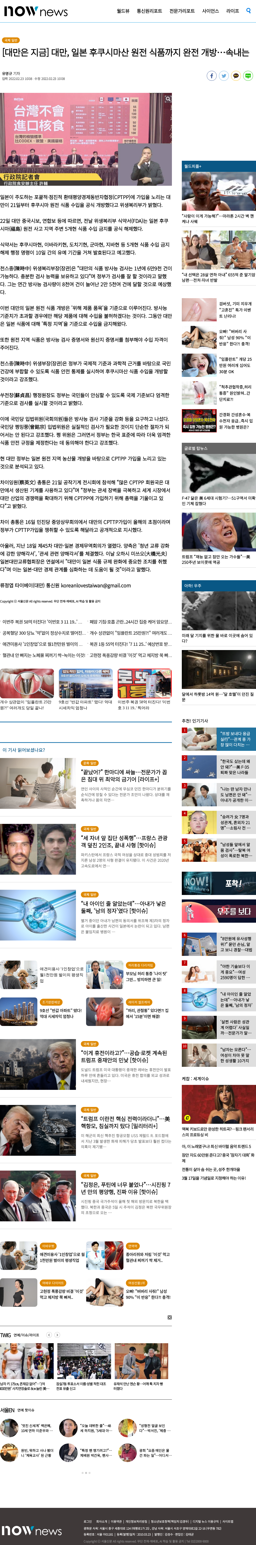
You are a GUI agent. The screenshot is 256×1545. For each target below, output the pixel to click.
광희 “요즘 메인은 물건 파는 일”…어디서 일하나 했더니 (154, 1455)
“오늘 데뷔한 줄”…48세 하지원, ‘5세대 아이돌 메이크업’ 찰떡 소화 (96, 1430)
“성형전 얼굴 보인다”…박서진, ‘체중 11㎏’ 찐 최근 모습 (154, 1430)
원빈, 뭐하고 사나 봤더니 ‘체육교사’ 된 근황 (37, 1453)
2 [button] (86, 1473)
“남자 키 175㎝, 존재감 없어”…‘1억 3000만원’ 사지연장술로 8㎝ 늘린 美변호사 (81, 1388)
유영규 (7, 73)
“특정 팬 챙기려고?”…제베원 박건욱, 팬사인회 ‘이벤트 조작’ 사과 (96, 1455)
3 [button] (90, 1473)
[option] (82, 1368)
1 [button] (83, 1473)
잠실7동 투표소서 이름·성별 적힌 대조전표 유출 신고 (138, 1386)
